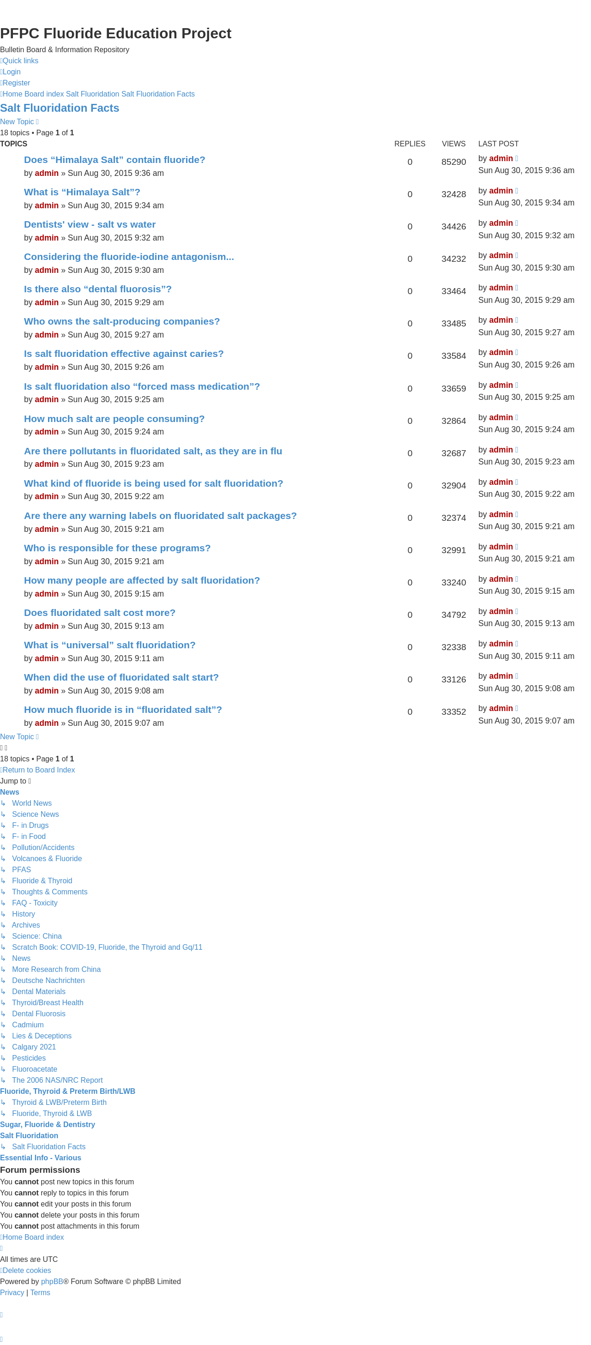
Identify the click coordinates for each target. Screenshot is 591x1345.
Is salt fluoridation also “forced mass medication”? (142, 386)
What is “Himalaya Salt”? (82, 192)
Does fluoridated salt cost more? (99, 612)
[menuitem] (10, 72)
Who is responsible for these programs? (117, 548)
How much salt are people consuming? (114, 418)
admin (47, 173)
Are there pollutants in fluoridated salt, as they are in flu (153, 451)
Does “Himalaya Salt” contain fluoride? (114, 159)
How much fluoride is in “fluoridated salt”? (123, 709)
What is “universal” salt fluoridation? (110, 644)
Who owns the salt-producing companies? (122, 321)
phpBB (52, 1281)
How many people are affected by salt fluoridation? (142, 580)
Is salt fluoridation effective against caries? (124, 353)
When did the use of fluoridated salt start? (121, 677)
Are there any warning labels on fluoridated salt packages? (160, 515)
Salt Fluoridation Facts (60, 108)
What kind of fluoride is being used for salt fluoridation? (153, 483)
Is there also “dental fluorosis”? (98, 288)
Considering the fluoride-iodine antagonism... (129, 256)
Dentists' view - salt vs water (90, 224)
